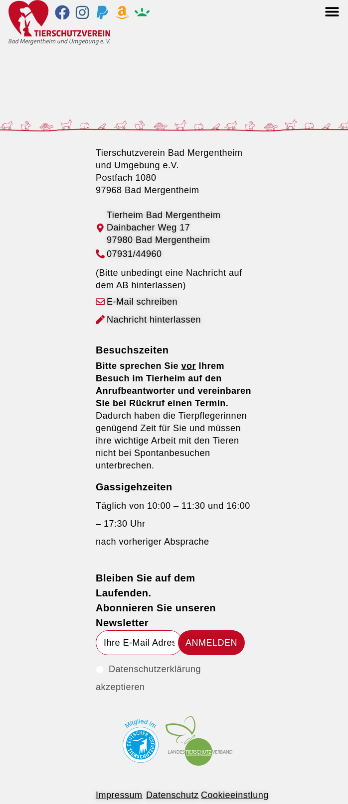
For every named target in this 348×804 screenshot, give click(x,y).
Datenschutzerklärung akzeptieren (148, 678)
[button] (332, 11)
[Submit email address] (211, 642)
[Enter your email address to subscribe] (139, 642)
